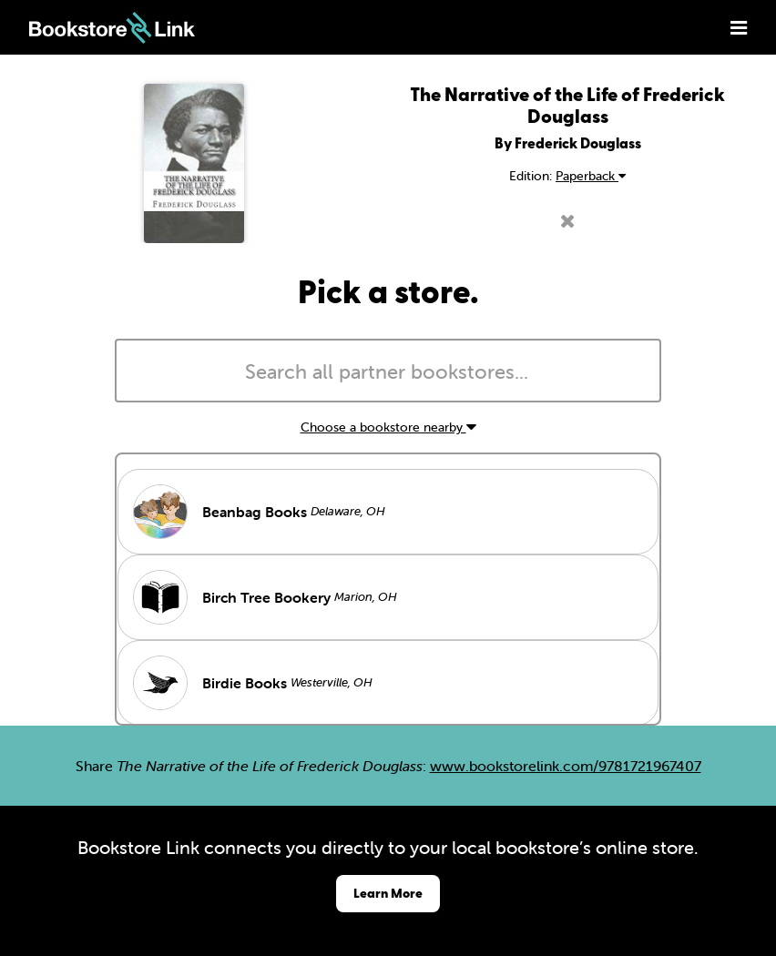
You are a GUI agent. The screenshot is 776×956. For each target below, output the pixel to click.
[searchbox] (388, 372)
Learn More (388, 892)
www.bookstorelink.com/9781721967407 (565, 766)
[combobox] (388, 370)
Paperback (591, 176)
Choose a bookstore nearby (388, 427)
